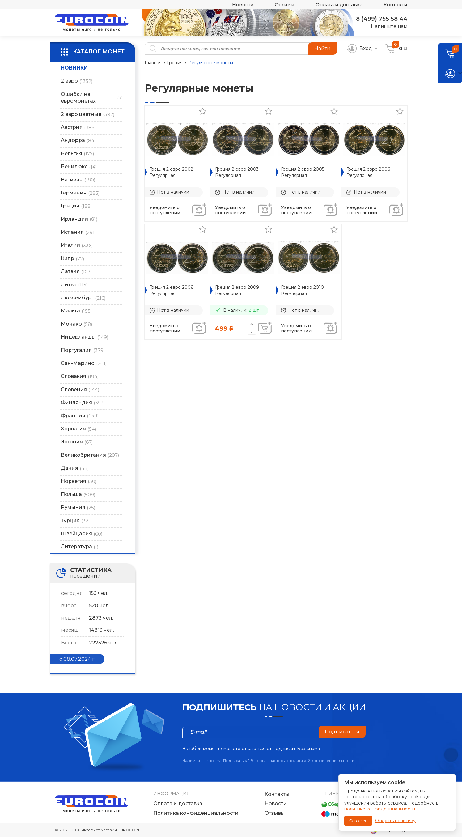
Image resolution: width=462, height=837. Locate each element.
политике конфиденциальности (379, 809)
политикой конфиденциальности (321, 760)
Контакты (395, 4)
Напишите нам (389, 26)
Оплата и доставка (339, 4)
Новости (243, 4)
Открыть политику (395, 820)
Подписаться (342, 732)
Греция (175, 63)
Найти (322, 48)
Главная (153, 63)
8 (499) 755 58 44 (381, 18)
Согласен (358, 820)
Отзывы (285, 4)
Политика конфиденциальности (196, 813)
